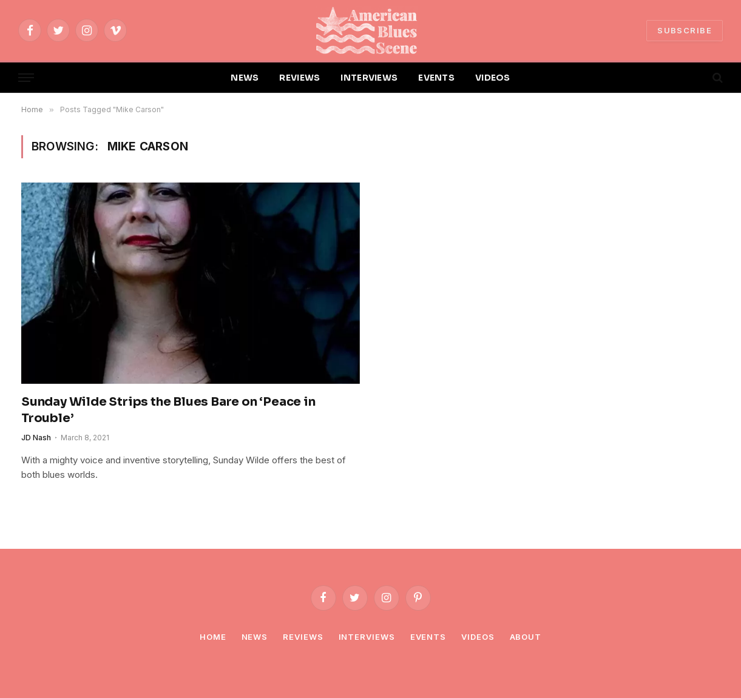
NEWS (245, 77)
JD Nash (36, 437)
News (255, 637)
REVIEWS (299, 77)
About (526, 637)
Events (428, 637)
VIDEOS (492, 77)
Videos (477, 637)
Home (213, 637)
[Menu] (26, 78)
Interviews (367, 637)
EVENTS (436, 77)
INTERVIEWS (369, 77)
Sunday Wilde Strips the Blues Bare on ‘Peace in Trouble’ (168, 410)
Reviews (303, 637)
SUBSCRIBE (684, 30)
